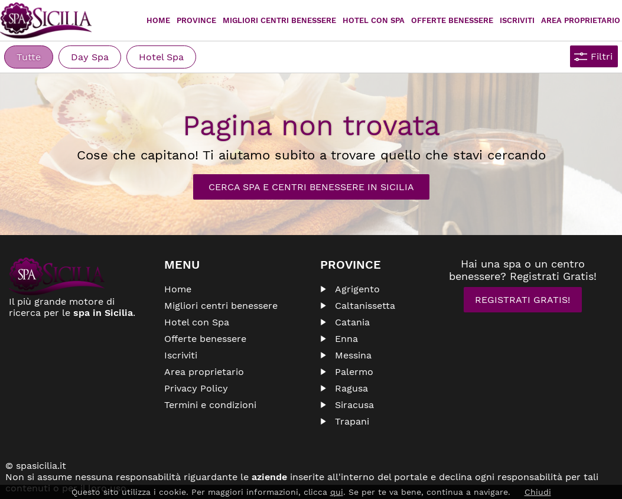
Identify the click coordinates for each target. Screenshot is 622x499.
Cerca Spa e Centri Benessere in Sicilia (311, 187)
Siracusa (354, 404)
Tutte (29, 57)
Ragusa (351, 388)
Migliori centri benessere (279, 20)
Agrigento (357, 289)
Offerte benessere (205, 338)
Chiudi (538, 492)
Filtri (602, 56)
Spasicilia (46, 20)
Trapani (352, 421)
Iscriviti (517, 20)
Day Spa (90, 57)
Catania (352, 322)
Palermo (354, 371)
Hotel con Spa (374, 20)
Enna (346, 338)
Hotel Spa (161, 57)
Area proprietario (580, 20)
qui (336, 492)
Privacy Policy (196, 388)
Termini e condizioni (210, 404)
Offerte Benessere (452, 20)
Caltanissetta (365, 305)
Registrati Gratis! (522, 299)
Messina (353, 355)
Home (158, 20)
